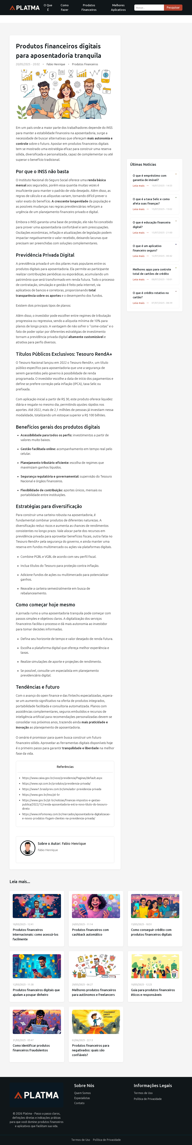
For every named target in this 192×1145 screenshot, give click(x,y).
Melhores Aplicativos (118, 7)
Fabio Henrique (56, 64)
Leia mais (141, 185)
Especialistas (82, 1098)
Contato (79, 1103)
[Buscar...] (149, 8)
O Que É (48, 7)
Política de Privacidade (148, 1099)
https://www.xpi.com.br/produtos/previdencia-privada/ (56, 783)
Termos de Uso (143, 1093)
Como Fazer (65, 7)
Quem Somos (82, 1093)
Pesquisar (173, 7)
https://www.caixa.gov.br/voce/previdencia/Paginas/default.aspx (62, 778)
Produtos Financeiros (89, 7)
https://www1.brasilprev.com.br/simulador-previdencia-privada (61, 789)
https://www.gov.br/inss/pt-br (41, 794)
